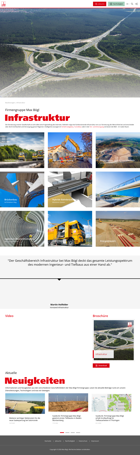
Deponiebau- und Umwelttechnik (117, 160)
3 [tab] (73, 432)
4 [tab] (78, 432)
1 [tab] (59, 292)
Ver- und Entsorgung (62, 160)
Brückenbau (10, 199)
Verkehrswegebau (13, 160)
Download (101, 365)
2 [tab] (80, 292)
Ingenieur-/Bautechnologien (18, 238)
